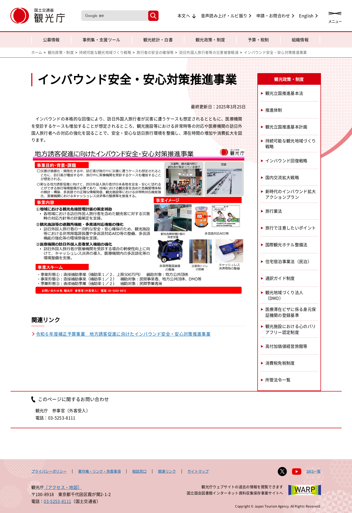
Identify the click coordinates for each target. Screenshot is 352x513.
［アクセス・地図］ (63, 487)
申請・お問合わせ (273, 15)
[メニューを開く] (335, 16)
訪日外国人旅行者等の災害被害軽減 (208, 52)
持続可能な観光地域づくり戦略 (105, 52)
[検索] (114, 15)
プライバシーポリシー (49, 471)
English (306, 15)
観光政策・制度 (210, 39)
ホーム (36, 52)
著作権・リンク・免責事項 (99, 471)
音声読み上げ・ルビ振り (224, 15)
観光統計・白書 (158, 39)
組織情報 (300, 39)
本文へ (183, 15)
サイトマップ (198, 471)
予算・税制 (258, 39)
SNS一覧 (313, 471)
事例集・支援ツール (102, 39)
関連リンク (167, 471)
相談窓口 (139, 471)
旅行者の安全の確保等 (155, 52)
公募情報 (51, 39)
